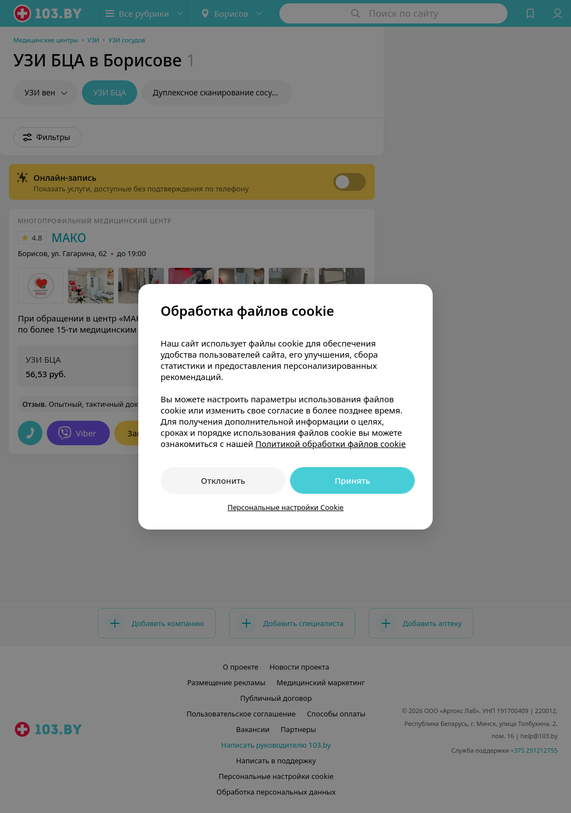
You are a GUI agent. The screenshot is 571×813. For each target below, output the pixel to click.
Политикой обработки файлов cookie (330, 443)
